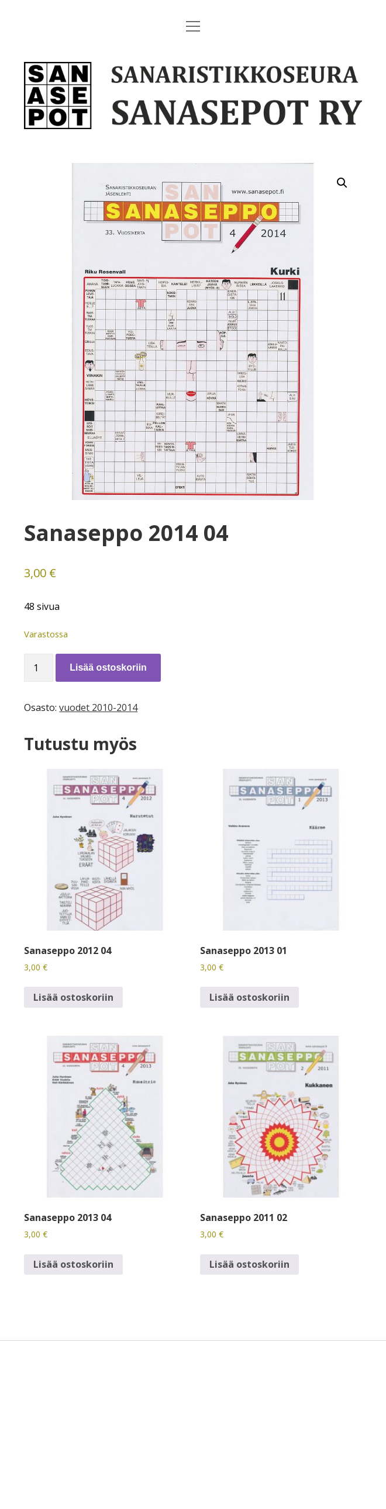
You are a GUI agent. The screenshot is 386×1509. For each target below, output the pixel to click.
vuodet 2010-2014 (98, 707)
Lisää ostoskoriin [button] (73, 997)
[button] (342, 182)
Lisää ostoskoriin (108, 667)
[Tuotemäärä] (38, 668)
